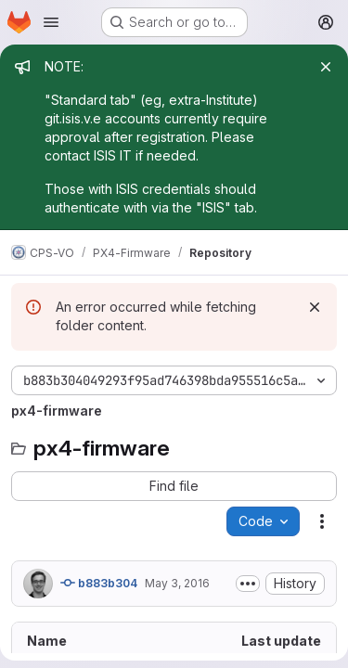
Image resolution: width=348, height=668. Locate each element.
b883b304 (98, 582)
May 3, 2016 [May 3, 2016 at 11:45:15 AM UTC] (177, 583)
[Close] (326, 67)
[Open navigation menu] (51, 22)
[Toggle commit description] (248, 583)
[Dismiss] (314, 307)
